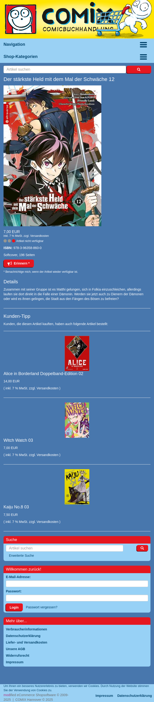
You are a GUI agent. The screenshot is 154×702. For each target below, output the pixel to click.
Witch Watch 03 (18, 440)
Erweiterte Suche (21, 555)
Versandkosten (39, 236)
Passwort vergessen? (41, 607)
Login (14, 607)
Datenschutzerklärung (134, 696)
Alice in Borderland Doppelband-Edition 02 (43, 373)
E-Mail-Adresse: (18, 577)
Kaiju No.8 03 (16, 507)
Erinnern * (19, 263)
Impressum (104, 696)
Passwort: (14, 591)
